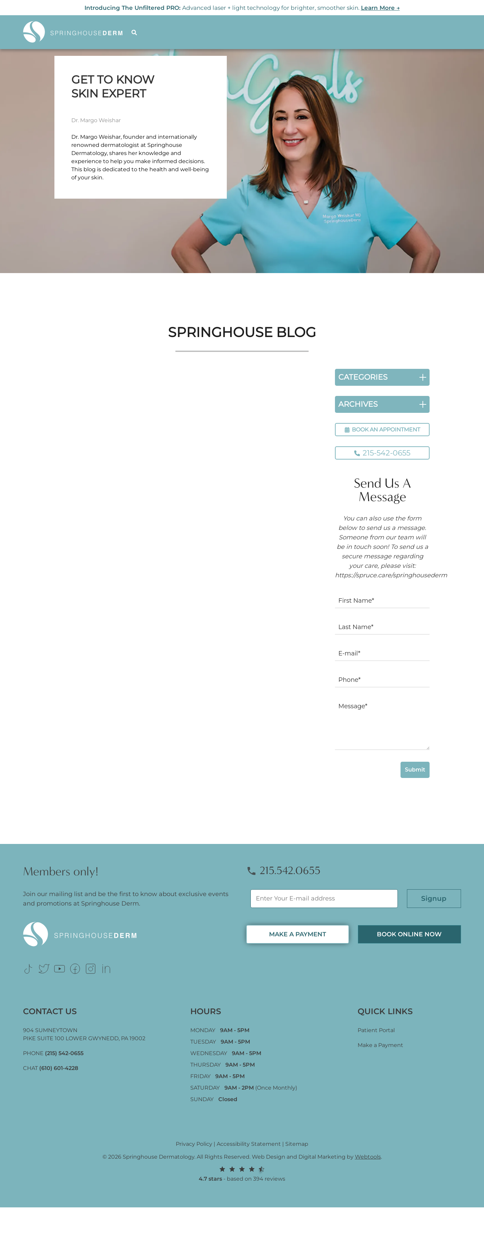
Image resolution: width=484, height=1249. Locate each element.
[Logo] (77, 32)
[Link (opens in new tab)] (28, 968)
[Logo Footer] (130, 934)
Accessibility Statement (249, 1144)
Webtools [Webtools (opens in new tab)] (368, 1157)
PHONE (53, 1053)
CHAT (50, 1068)
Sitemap (296, 1144)
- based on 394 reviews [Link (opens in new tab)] (242, 1173)
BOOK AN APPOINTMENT (382, 429)
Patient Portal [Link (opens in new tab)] (376, 1030)
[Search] (135, 32)
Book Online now (409, 934)
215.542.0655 (283, 870)
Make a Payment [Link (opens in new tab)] (380, 1045)
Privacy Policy (194, 1144)
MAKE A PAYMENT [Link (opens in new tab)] (297, 934)
